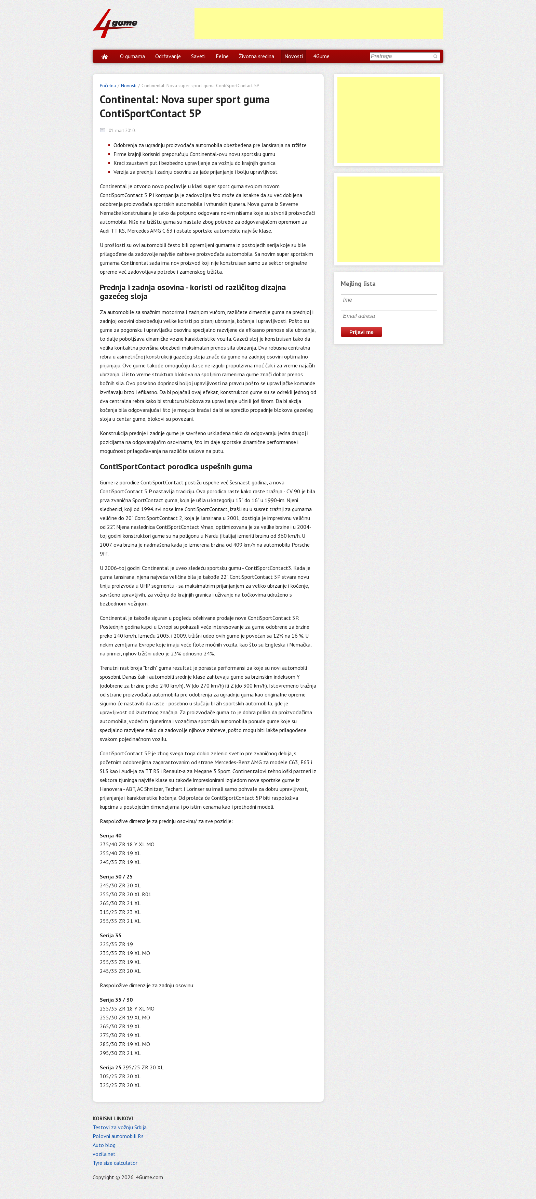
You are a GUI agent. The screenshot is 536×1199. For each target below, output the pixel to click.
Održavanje (168, 56)
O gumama (132, 56)
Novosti (293, 56)
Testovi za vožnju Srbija (120, 1127)
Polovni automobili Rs (118, 1136)
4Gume (321, 56)
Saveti (198, 56)
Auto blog (104, 1145)
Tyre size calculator (115, 1162)
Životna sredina (256, 56)
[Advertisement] (319, 23)
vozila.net (104, 1153)
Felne (222, 56)
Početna (108, 85)
